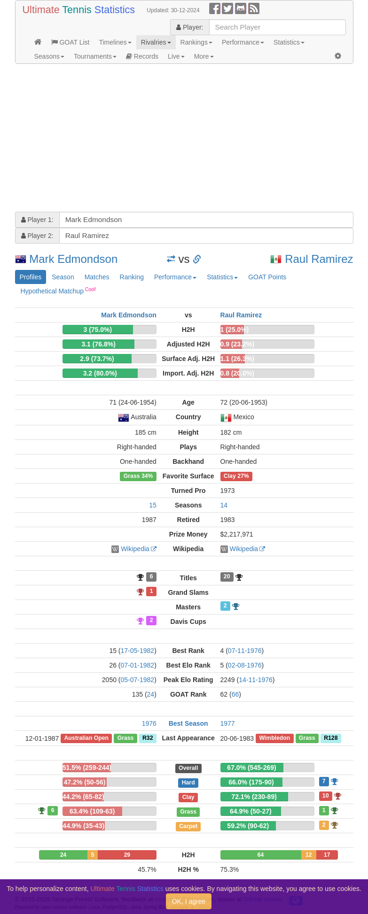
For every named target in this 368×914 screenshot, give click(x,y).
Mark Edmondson (73, 259)
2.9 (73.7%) (97, 358)
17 (327, 855)
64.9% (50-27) (251, 811)
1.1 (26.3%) (237, 358)
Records (142, 56)
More (204, 56)
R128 (330, 738)
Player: (189, 27)
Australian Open (86, 738)
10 (325, 795)
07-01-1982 (138, 665)
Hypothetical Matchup (58, 290)
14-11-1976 (256, 680)
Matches (97, 277)
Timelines (115, 42)
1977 (227, 723)
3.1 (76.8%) (98, 344)
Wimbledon (274, 738)
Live (176, 56)
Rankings (196, 42)
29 (127, 855)
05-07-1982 (138, 680)
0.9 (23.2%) (237, 344)
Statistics (289, 42)
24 (151, 694)
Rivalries (156, 42)
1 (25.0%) (234, 329)
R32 (147, 738)
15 (153, 505)
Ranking (132, 277)
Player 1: (37, 219)
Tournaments (95, 56)
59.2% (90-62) (248, 826)
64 (261, 855)
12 (308, 855)
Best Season (188, 723)
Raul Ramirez (319, 259)
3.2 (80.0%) (100, 373)
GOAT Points (267, 277)
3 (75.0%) (97, 329)
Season (63, 277)
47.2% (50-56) (85, 782)
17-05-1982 (138, 650)
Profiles (31, 277)
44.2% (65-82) (83, 796)
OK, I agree (189, 901)
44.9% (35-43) (83, 826)
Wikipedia (135, 549)
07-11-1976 (245, 650)
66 (235, 694)
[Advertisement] (184, 139)
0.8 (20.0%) (237, 373)
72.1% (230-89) (254, 796)
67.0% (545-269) (251, 767)
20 (227, 577)
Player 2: (37, 235)
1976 (149, 723)
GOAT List (70, 42)
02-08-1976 (245, 665)
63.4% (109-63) (92, 811)
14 (224, 505)
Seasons (49, 56)
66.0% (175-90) (251, 782)
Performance (243, 42)
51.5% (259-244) (87, 767)
